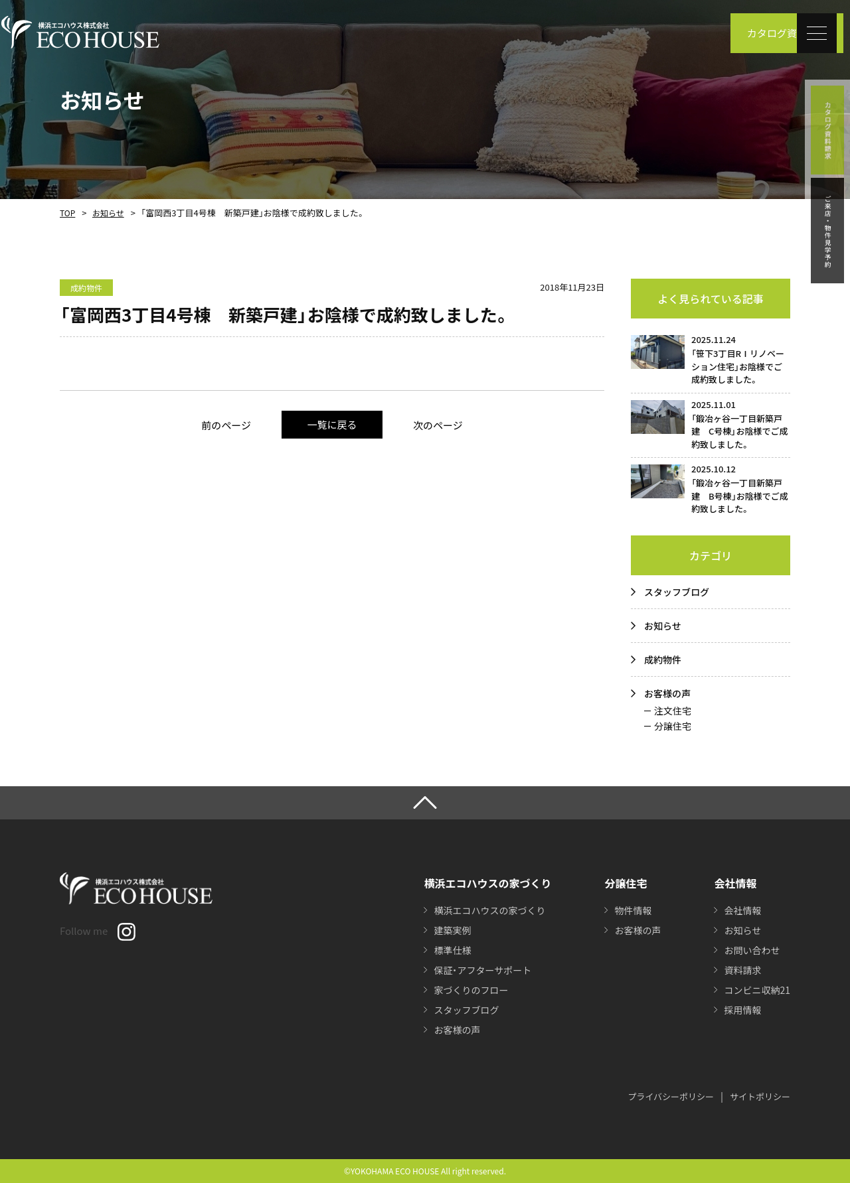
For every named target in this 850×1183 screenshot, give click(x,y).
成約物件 (662, 659)
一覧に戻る (332, 424)
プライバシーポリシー (671, 1096)
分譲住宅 (672, 725)
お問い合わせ (752, 950)
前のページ (226, 425)
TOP (67, 212)
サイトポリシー (760, 1096)
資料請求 (742, 970)
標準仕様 (452, 950)
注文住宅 (672, 710)
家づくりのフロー (471, 990)
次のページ (438, 425)
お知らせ (108, 212)
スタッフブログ (676, 591)
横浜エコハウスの (489, 910)
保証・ (482, 970)
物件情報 (632, 910)
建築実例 (452, 930)
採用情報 (742, 1009)
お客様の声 (667, 693)
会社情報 (742, 910)
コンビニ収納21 (757, 990)
